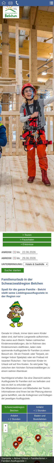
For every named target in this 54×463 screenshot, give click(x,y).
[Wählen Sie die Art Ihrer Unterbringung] (35, 264)
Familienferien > (39, 458)
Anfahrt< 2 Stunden (14, 417)
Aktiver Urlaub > (22, 458)
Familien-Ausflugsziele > (13, 461)
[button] (16, 445)
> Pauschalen (27, 239)
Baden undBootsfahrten (39, 417)
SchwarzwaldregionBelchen (14, 409)
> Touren (26, 235)
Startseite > (7, 458)
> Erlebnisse (27, 244)
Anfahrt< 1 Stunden (40, 409)
